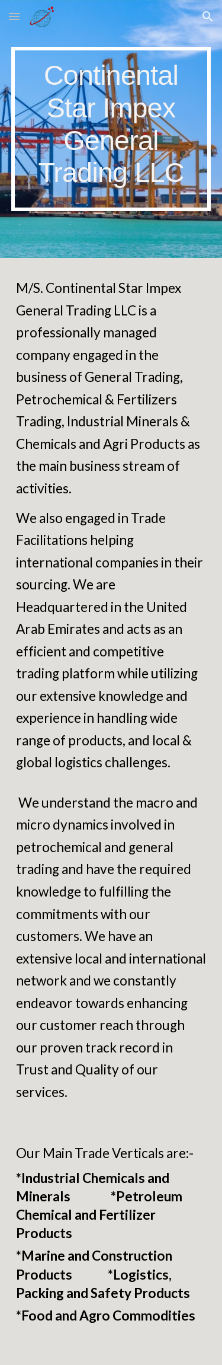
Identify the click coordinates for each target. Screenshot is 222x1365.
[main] (111, 129)
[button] (14, 16)
